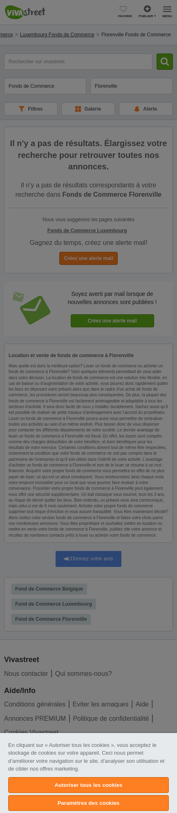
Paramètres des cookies (89, 803)
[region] (88, 773)
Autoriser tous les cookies (89, 785)
